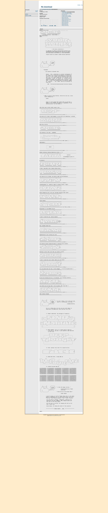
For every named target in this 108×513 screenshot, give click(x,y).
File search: (27, 9)
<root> (42, 9)
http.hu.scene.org (65, 18)
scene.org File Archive (32, 5)
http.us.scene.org (65, 25)
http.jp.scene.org (65, 20)
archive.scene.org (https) (66, 16)
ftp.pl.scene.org (65, 23)
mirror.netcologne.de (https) (67, 13)
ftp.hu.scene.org (65, 17)
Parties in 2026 (28, 15)
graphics (45, 9)
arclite (51, 9)
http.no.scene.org (65, 22)
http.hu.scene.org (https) (66, 19)
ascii (48, 9)
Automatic (64, 11)
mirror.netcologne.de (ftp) (66, 12)
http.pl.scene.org (65, 24)
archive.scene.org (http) (66, 15)
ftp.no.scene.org (65, 21)
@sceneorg (57, 511)
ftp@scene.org (52, 511)
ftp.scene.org (64, 14)
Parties (26, 14)
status (60, 511)
